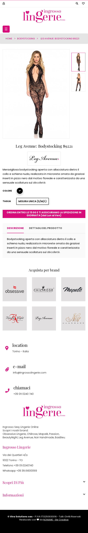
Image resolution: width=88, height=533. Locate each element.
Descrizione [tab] (15, 228)
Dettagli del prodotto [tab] (45, 228)
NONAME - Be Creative (56, 519)
